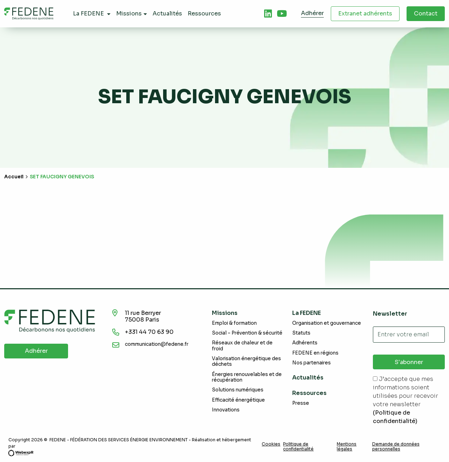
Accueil (14, 177)
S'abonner (409, 362)
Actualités (307, 377)
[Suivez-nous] (268, 13)
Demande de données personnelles (396, 446)
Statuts (301, 333)
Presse (300, 403)
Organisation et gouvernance (326, 323)
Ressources (309, 393)
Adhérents (304, 343)
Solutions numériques (237, 390)
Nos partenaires (311, 363)
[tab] (268, 13)
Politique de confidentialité (298, 446)
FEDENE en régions (315, 353)
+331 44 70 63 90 (149, 332)
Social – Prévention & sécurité (247, 333)
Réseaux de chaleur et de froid (242, 345)
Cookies (271, 444)
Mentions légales (346, 446)
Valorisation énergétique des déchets (246, 361)
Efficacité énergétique (238, 400)
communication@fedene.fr (156, 344)
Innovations (226, 410)
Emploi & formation (234, 323)
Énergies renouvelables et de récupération (247, 377)
